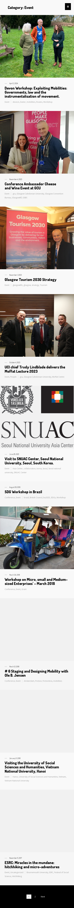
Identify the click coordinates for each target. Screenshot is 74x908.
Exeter (23, 102)
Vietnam (62, 776)
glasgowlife (18, 285)
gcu (14, 193)
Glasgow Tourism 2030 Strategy (31, 279)
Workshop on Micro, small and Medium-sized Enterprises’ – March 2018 (36, 581)
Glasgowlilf (17, 197)
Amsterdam (29, 681)
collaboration (30, 468)
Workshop (48, 102)
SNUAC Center (20, 472)
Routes (39, 102)
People (13, 377)
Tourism (43, 285)
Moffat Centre (58, 377)
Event (7, 102)
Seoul (45, 468)
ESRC (51, 872)
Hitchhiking (17, 876)
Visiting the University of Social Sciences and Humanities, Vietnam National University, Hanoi (32, 767)
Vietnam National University (17, 780)
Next (43, 896)
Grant (23, 589)
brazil (26, 497)
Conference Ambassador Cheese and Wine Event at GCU (30, 185)
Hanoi (15, 776)
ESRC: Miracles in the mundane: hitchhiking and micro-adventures (32, 864)
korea (39, 468)
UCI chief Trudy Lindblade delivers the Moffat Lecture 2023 (35, 369)
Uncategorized (16, 872)
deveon (16, 102)
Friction (38, 681)
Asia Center (18, 468)
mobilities (31, 102)
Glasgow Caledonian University (30, 193)
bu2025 (46, 497)
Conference (10, 497)
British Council (36, 497)
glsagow (27, 285)
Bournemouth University (37, 872)
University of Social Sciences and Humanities (38, 776)
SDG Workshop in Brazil (23, 491)
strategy (35, 285)
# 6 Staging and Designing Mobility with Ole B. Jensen (36, 673)
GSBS (25, 197)
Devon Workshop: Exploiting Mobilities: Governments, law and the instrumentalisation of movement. (36, 92)
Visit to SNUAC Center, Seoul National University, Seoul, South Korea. (34, 460)
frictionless (47, 681)
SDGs (53, 497)
